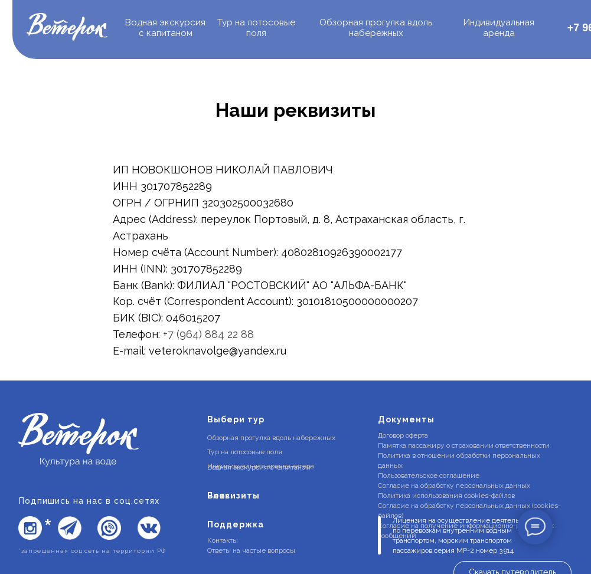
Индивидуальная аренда (498, 27)
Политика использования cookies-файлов (446, 495)
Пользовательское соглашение (428, 475)
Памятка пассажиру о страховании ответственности (464, 445)
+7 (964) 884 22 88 (208, 334)
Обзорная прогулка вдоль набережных (375, 27)
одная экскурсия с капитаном (165, 27)
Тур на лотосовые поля (256, 27)
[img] (67, 27)
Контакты (222, 540)
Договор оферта (403, 435)
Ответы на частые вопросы (251, 550)
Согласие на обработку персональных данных (454, 485)
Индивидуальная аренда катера (260, 466)
